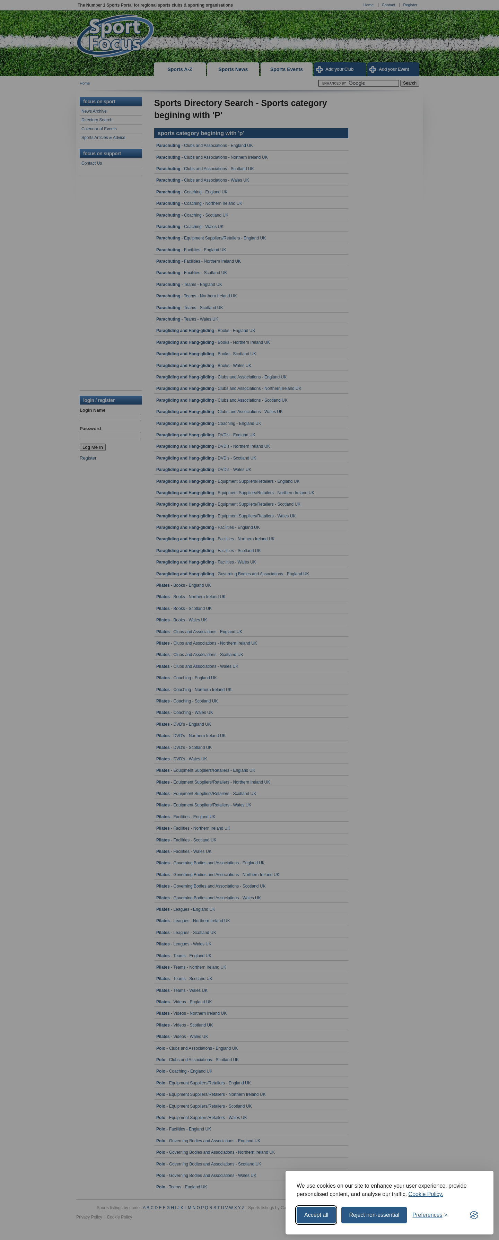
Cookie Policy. (426, 1194)
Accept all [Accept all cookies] (316, 1215)
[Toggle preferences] (429, 1215)
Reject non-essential (374, 1215)
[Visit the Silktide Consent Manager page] (474, 1215)
